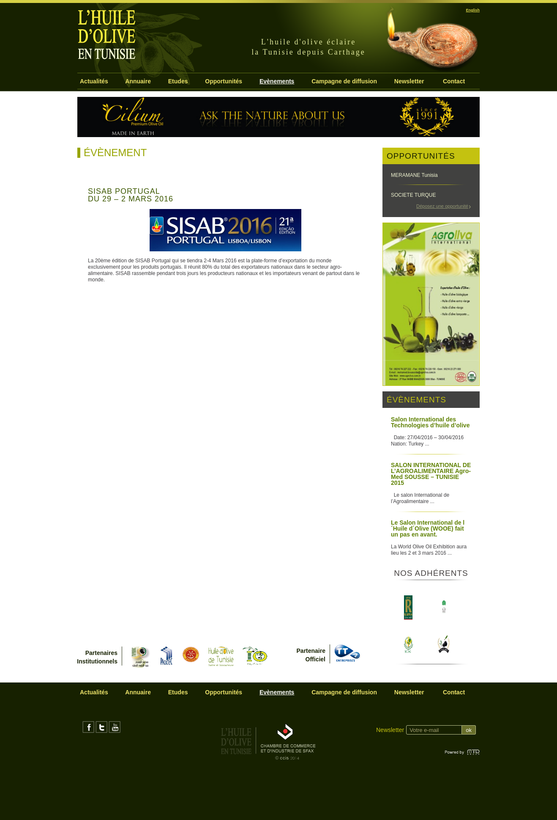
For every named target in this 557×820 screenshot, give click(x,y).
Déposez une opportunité (442, 206)
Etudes (178, 81)
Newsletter (409, 81)
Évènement (115, 152)
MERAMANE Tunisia (414, 175)
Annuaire (138, 81)
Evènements (276, 81)
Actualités (94, 81)
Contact (454, 81)
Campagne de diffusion (344, 81)
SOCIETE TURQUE (413, 195)
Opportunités (223, 81)
